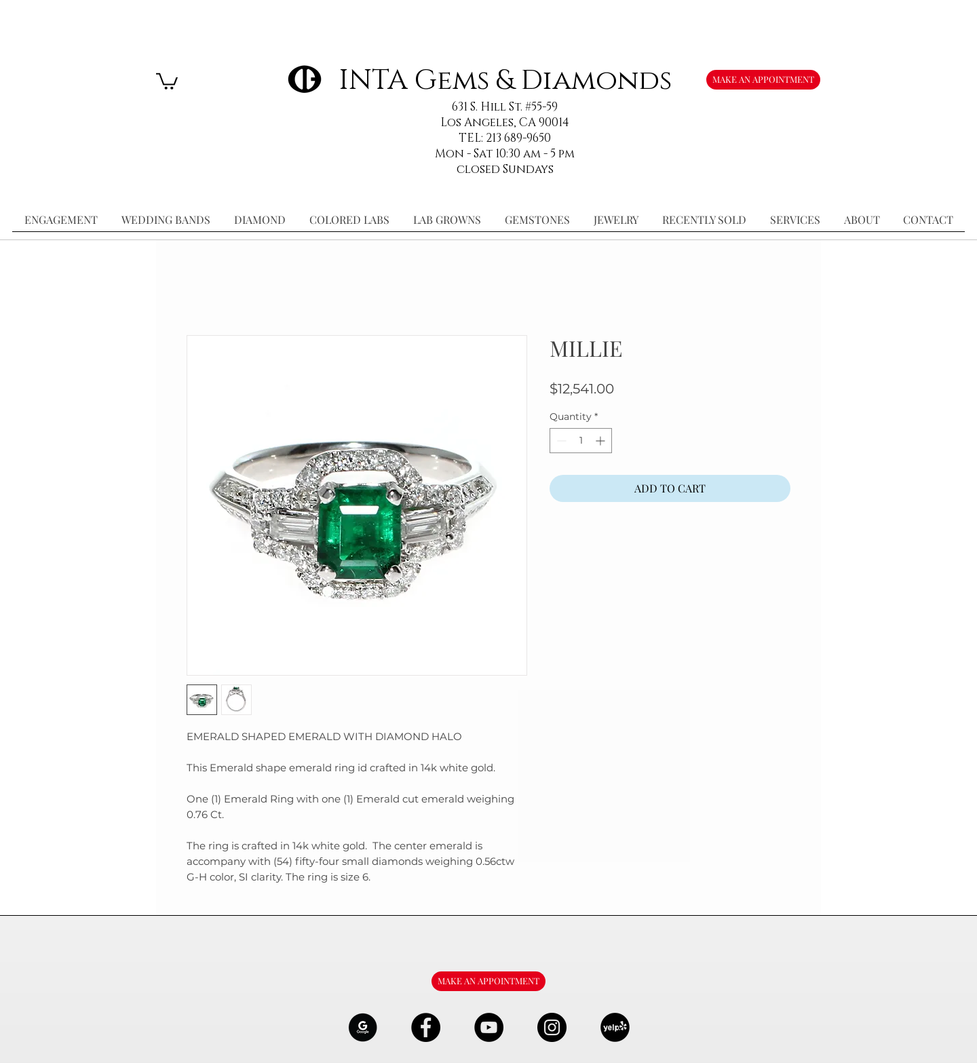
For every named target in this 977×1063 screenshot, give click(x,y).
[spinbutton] (581, 440)
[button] (167, 80)
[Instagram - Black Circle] (552, 1027)
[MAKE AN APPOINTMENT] (763, 80)
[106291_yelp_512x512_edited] (615, 1027)
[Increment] (601, 440)
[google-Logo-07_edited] (362, 1027)
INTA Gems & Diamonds (505, 80)
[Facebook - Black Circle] (425, 1027)
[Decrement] (560, 440)
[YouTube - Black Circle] (488, 1027)
